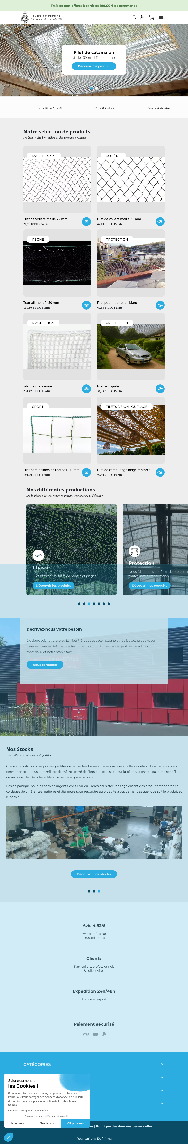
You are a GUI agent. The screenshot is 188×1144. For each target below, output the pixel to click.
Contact (33, 1103)
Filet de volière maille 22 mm (45, 219)
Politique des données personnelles (124, 1126)
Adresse (33, 1090)
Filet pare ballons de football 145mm (51, 470)
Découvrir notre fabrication (94, 869)
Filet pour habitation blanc (117, 303)
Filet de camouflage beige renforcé (124, 470)
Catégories (37, 1064)
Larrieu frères (41, 1077)
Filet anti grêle (108, 386)
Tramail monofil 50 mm (41, 303)
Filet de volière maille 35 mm (119, 219)
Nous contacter (45, 665)
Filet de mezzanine (37, 386)
